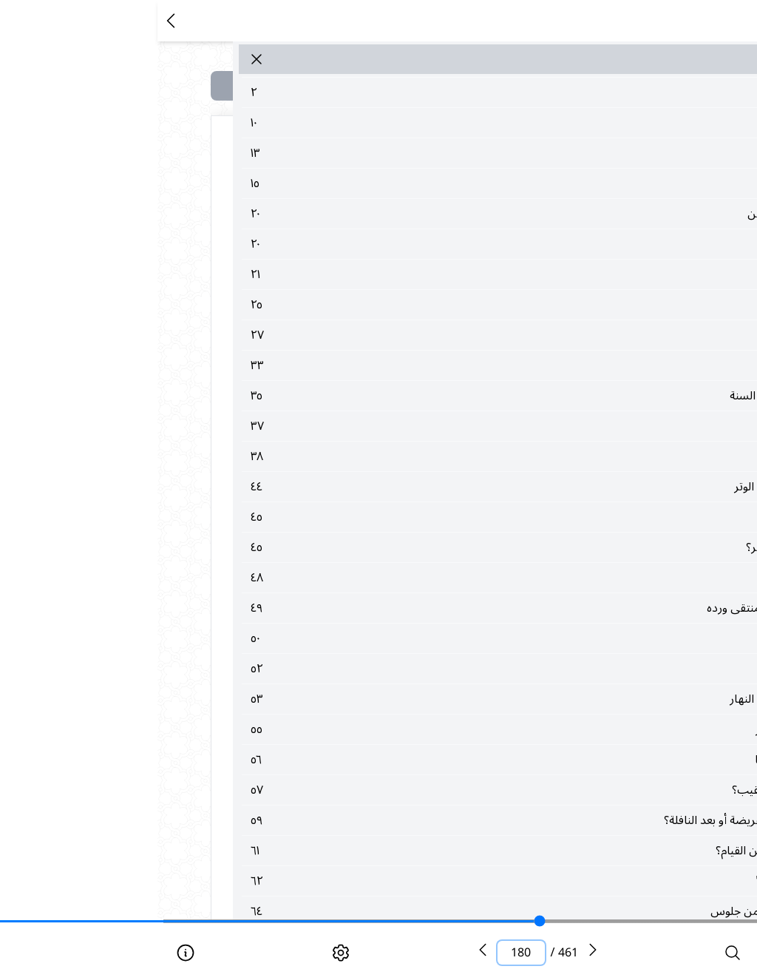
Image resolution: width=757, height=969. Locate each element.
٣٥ (419, 395)
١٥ (419, 183)
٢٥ (419, 304)
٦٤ (419, 911)
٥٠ (419, 638)
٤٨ (419, 577)
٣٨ (419, 456)
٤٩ (419, 608)
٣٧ (419, 426)
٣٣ (419, 365)
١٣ (419, 153)
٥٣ (419, 699)
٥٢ (419, 668)
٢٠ (419, 213)
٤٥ (419, 517)
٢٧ (419, 335)
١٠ (419, 122)
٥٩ (419, 820)
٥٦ (419, 759)
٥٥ (419, 729)
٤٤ (419, 486)
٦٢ (419, 881)
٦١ (419, 850)
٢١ (419, 274)
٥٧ (419, 790)
